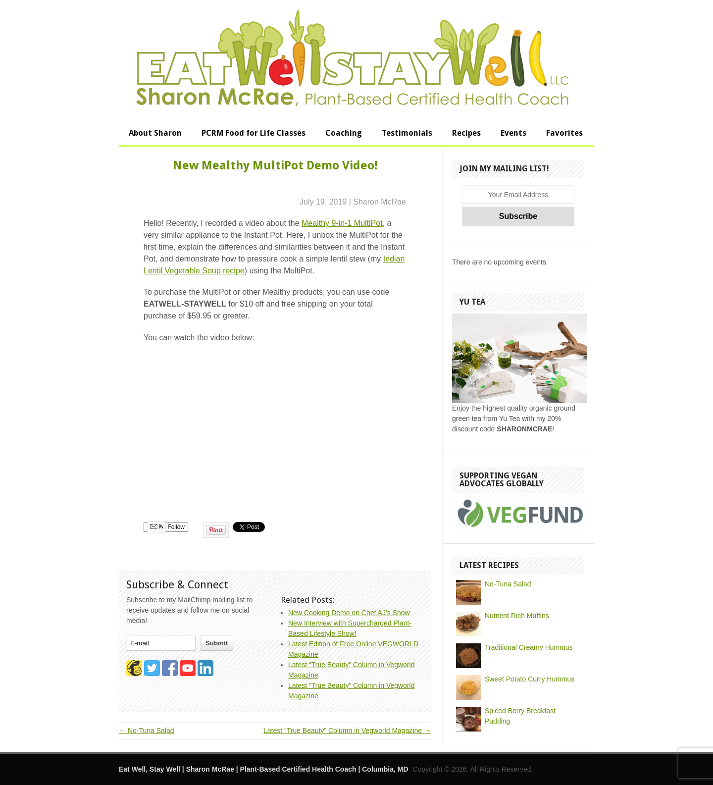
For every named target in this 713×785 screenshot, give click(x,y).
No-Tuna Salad (146, 730)
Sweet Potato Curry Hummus (529, 679)
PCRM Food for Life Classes (254, 133)
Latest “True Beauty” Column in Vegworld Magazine (347, 730)
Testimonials (407, 133)
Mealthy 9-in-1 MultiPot (342, 223)
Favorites (564, 133)
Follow (166, 527)
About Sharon (155, 133)
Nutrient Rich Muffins (517, 616)
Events (513, 133)
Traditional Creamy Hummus (529, 647)
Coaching (343, 133)
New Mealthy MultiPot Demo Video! (275, 165)
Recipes (466, 133)
